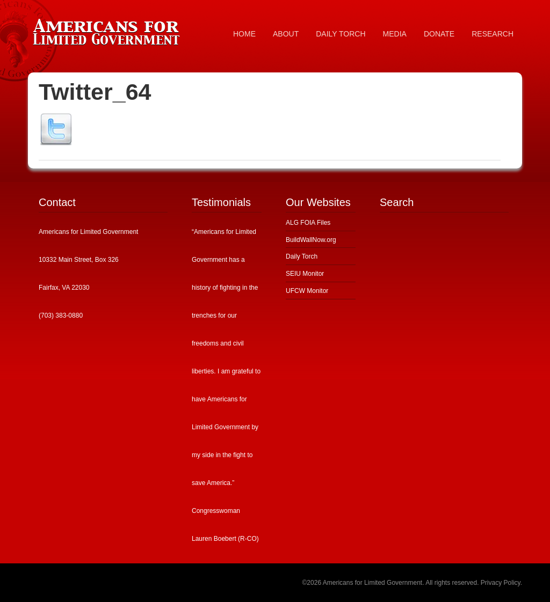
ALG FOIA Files (308, 222)
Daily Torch (301, 256)
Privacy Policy (500, 582)
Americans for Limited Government (108, 29)
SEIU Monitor (305, 273)
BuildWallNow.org (311, 240)
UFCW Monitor (307, 291)
